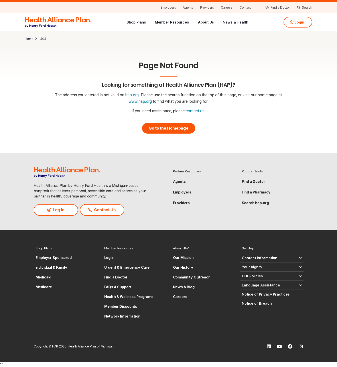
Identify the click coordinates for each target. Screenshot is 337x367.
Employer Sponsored (53, 257)
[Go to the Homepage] (168, 128)
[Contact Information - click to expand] (271, 257)
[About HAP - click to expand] (203, 248)
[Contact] (245, 7)
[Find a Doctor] (277, 7)
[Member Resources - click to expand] (134, 248)
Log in (109, 257)
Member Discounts (120, 306)
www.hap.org (140, 101)
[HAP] (58, 22)
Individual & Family (51, 267)
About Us (206, 22)
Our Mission (183, 257)
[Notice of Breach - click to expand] (271, 303)
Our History (183, 267)
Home (29, 39)
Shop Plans (136, 22)
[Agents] (188, 7)
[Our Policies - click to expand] (271, 276)
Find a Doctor (253, 181)
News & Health (235, 22)
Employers (182, 192)
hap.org (132, 95)
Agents (179, 181)
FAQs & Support (118, 287)
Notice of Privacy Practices (266, 294)
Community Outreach (192, 277)
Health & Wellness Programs (128, 296)
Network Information (122, 316)
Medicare (43, 287)
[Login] (298, 22)
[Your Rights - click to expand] (271, 266)
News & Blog (184, 287)
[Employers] (168, 7)
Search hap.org (255, 203)
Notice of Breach (257, 303)
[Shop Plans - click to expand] (65, 248)
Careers (180, 296)
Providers (181, 203)
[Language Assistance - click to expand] (271, 285)
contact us (195, 111)
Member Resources (172, 22)
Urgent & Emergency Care (127, 267)
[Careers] (227, 7)
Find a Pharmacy (256, 192)
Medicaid (43, 277)
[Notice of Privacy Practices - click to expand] (271, 294)
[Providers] (207, 7)
